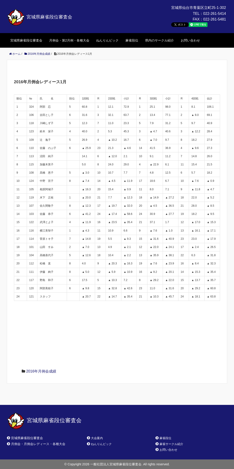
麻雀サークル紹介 (171, 444)
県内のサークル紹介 (159, 40)
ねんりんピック (107, 40)
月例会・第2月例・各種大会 (69, 40)
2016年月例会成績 (41, 371)
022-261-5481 (214, 19)
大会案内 (97, 438)
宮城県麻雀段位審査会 (39, 16)
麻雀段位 (131, 40)
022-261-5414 (214, 14)
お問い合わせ (190, 40)
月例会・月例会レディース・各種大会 (38, 444)
